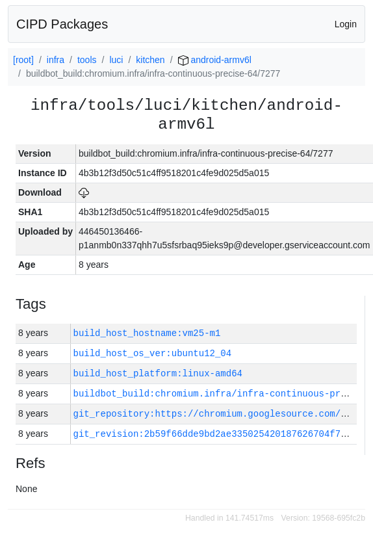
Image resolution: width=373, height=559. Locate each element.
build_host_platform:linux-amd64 (157, 373)
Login (346, 24)
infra (55, 60)
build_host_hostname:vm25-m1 (147, 333)
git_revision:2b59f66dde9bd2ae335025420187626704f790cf (218, 434)
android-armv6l (214, 60)
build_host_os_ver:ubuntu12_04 (152, 353)
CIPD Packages (62, 24)
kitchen (150, 60)
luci (116, 60)
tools (87, 60)
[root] (23, 60)
